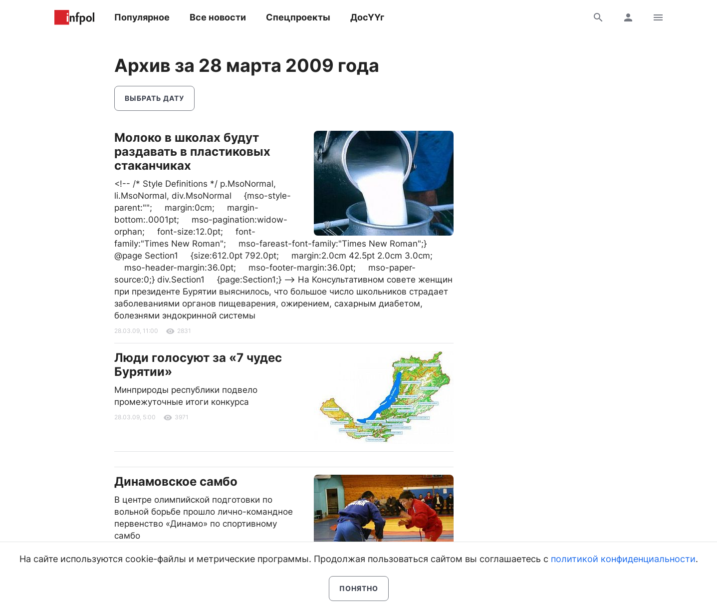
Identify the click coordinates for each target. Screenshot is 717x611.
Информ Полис (74, 17)
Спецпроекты (298, 17)
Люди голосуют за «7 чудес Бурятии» (198, 364)
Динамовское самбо (176, 481)
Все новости (218, 17)
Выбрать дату (154, 98)
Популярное (142, 17)
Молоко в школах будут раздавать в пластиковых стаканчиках (192, 151)
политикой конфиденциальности (623, 559)
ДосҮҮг (367, 17)
